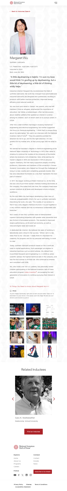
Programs (17, 464)
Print (13, 290)
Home (16, 458)
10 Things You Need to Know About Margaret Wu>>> (29, 286)
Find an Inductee (33, 431)
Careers (16, 466)
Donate (36, 461)
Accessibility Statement (23, 487)
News (35, 464)
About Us (17, 461)
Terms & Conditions (41, 484)
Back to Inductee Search (21, 11)
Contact (36, 458)
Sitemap (28, 484)
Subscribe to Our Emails (43, 471)
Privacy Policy (18, 484)
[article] (33, 397)
